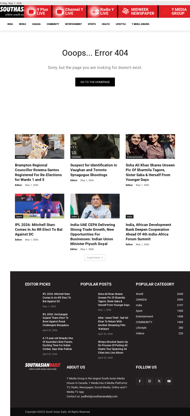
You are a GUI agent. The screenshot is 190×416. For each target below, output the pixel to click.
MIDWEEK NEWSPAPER (142, 11)
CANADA (20, 156)
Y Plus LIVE (42, 11)
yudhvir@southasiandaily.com (99, 396)
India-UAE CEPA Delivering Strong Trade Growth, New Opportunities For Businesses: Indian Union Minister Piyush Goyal (92, 234)
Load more (95, 257)
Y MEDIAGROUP (179, 11)
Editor (18, 185)
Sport (19, 216)
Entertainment (134, 156)
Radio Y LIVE (107, 11)
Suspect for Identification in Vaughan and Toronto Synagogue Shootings (93, 170)
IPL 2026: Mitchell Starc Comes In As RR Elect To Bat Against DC (39, 229)
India (74, 216)
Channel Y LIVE (74, 11)
